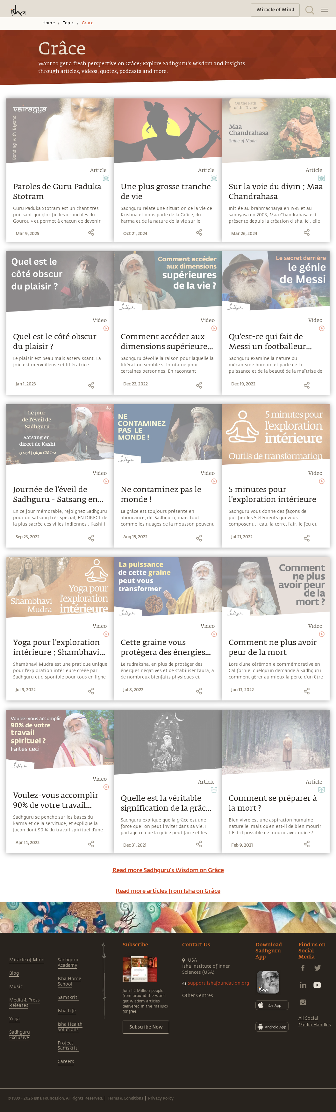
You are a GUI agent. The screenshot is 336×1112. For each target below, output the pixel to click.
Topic (68, 23)
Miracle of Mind (26, 960)
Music (16, 986)
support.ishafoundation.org (218, 983)
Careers (66, 1061)
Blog (14, 973)
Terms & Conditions (125, 1098)
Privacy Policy (161, 1098)
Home (48, 23)
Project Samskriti (68, 1046)
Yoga (14, 1018)
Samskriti (68, 997)
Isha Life (67, 1010)
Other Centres (197, 995)
